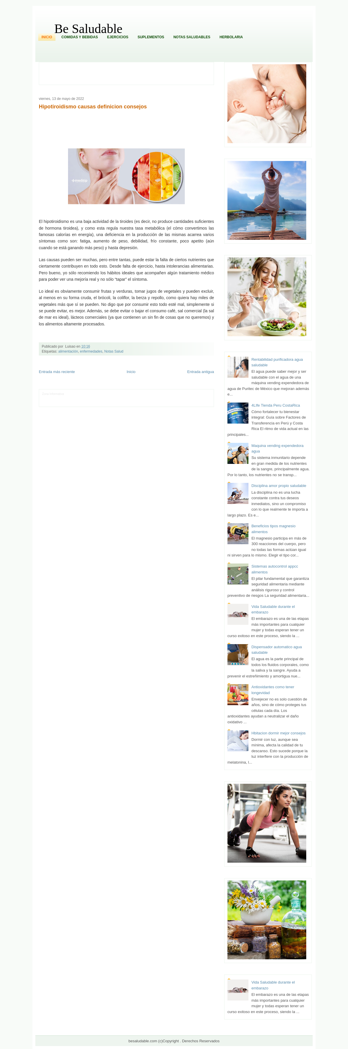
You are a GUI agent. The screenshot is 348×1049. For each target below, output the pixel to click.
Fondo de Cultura (145, 394)
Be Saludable (88, 29)
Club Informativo (122, 394)
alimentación (68, 351)
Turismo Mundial (103, 402)
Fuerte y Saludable (109, 398)
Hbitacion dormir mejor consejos (278, 733)
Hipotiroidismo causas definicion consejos (93, 107)
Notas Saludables (191, 37)
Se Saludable (123, 402)
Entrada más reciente (57, 372)
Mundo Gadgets (165, 398)
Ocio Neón (71, 398)
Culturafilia (181, 402)
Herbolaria (231, 37)
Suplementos (151, 37)
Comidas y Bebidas (79, 37)
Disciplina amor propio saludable (278, 485)
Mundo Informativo (79, 402)
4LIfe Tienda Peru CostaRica (275, 405)
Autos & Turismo (187, 398)
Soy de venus (87, 398)
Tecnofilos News (52, 398)
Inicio (46, 37)
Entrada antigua (200, 372)
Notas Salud (113, 351)
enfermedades (91, 351)
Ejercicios (117, 37)
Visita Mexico (141, 402)
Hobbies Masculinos (187, 394)
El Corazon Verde (162, 402)
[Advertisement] (129, 73)
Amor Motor (196, 402)
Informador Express (98, 394)
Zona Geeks (165, 394)
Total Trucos (130, 398)
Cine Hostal (146, 398)
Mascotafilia (59, 402)
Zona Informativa (53, 394)
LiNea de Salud (75, 394)
